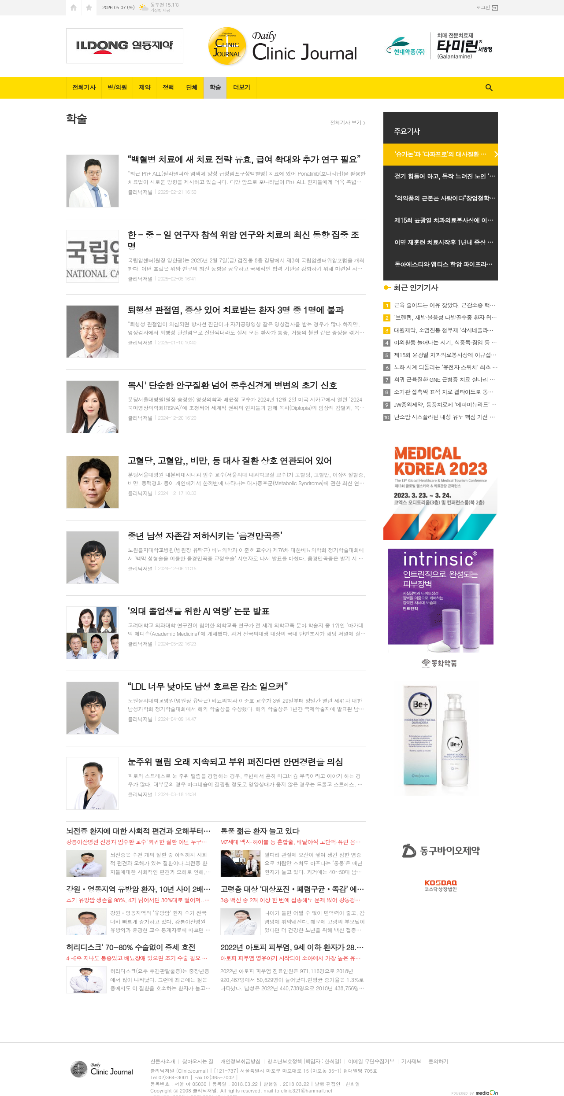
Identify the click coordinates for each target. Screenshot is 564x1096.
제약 (144, 87)
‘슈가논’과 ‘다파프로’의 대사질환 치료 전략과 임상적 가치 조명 (450, 154)
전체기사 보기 (345, 122)
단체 (191, 87)
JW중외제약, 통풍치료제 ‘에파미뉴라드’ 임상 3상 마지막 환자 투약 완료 (446, 405)
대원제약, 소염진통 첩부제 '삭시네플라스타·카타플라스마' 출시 (446, 330)
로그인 (483, 7)
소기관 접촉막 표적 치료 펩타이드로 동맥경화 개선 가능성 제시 (446, 392)
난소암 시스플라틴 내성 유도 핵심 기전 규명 (446, 417)
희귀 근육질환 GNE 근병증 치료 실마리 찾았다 (446, 380)
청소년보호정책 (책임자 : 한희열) (304, 1061)
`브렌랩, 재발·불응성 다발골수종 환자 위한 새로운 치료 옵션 (446, 317)
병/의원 (117, 87)
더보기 (241, 87)
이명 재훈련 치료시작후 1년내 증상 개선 (446, 242)
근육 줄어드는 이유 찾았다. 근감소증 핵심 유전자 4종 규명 (446, 305)
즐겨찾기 (89, 7)
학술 (215, 87)
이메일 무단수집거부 (371, 1061)
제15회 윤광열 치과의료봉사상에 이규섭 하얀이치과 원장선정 (450, 220)
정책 (168, 87)
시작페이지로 (73, 7)
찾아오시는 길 (197, 1061)
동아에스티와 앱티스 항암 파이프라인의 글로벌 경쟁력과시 (450, 264)
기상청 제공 (160, 10)
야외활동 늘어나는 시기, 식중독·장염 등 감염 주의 (446, 343)
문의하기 (438, 1061)
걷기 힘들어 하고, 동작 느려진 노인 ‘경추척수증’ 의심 (450, 176)
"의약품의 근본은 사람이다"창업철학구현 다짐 (450, 198)
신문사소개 (162, 1061)
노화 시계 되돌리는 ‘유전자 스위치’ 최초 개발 (446, 367)
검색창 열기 (489, 88)
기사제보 (411, 1061)
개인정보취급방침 (240, 1061)
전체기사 (84, 87)
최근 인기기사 (415, 287)
